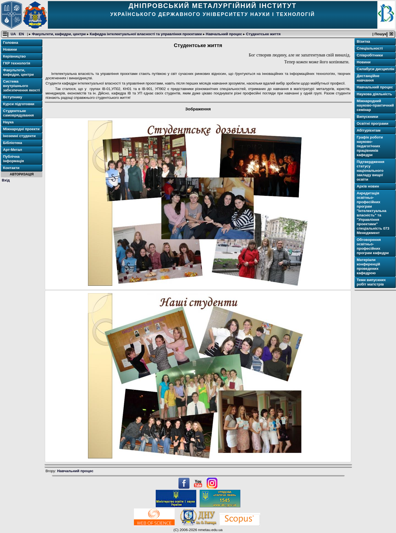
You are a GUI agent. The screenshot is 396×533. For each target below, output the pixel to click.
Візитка (363, 41)
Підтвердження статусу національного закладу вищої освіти (370, 170)
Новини (10, 49)
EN (22, 34)
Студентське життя (262, 34)
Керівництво (14, 56)
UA (14, 34)
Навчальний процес (224, 34)
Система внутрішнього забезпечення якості (21, 85)
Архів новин (368, 186)
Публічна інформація (13, 158)
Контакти (11, 168)
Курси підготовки (18, 104)
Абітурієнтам (369, 130)
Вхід (6, 180)
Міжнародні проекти (21, 129)
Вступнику (12, 97)
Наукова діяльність (374, 94)
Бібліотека (12, 143)
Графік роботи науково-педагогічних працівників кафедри (370, 146)
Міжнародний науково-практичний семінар (375, 105)
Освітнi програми (372, 123)
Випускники (367, 117)
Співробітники (370, 55)
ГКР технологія (16, 63)
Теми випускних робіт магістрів (371, 282)
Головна (10, 42)
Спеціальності (370, 48)
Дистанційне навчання (368, 78)
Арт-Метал (12, 150)
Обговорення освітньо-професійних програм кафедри (373, 246)
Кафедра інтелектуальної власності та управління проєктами (146, 34)
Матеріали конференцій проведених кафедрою (368, 266)
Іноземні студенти (19, 136)
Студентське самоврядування (18, 113)
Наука (8, 122)
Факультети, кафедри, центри (59, 34)
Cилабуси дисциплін (375, 69)
